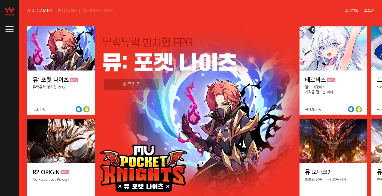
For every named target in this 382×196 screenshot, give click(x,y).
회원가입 (351, 10)
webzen (9, 11)
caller (9, 29)
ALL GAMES (39, 10)
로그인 (369, 10)
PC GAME (67, 10)
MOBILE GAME (97, 10)
